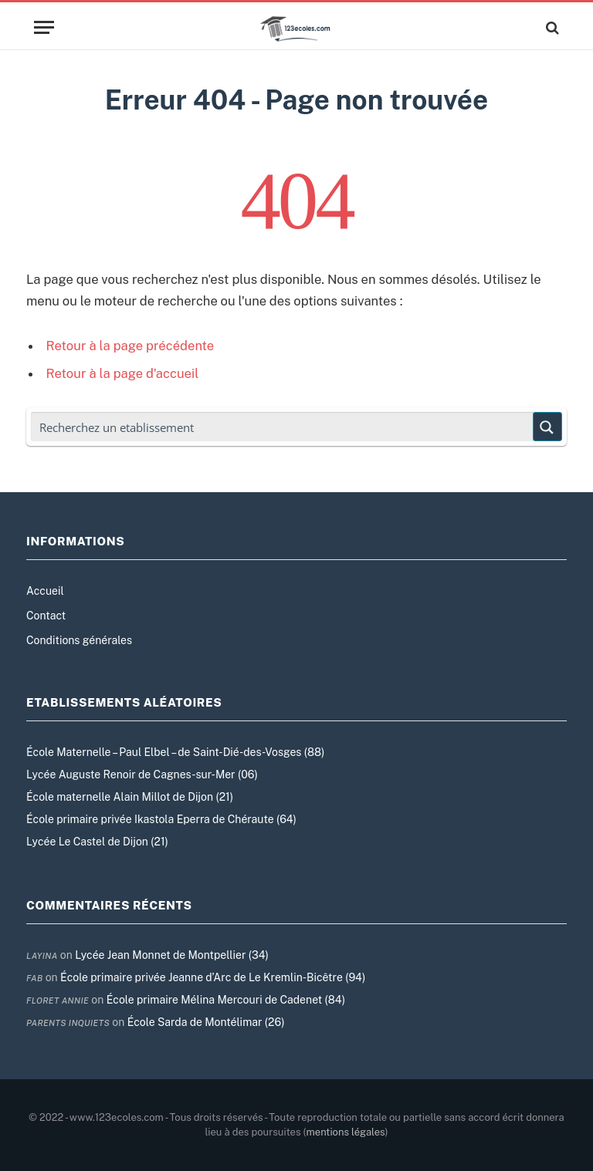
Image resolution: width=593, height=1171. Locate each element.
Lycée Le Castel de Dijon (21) (97, 841)
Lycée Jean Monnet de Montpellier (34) (172, 955)
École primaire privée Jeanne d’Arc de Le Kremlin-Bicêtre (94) (212, 977)
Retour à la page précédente (130, 345)
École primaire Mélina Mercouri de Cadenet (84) (226, 1000)
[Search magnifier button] (547, 426)
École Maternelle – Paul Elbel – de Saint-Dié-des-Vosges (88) (175, 752)
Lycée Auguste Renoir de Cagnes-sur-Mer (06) (142, 774)
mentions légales (346, 1132)
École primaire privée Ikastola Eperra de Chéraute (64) (161, 819)
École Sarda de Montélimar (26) (206, 1022)
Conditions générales (79, 640)
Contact (46, 615)
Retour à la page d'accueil (122, 373)
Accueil (45, 591)
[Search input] (282, 426)
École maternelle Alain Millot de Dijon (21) (129, 797)
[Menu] (44, 27)
